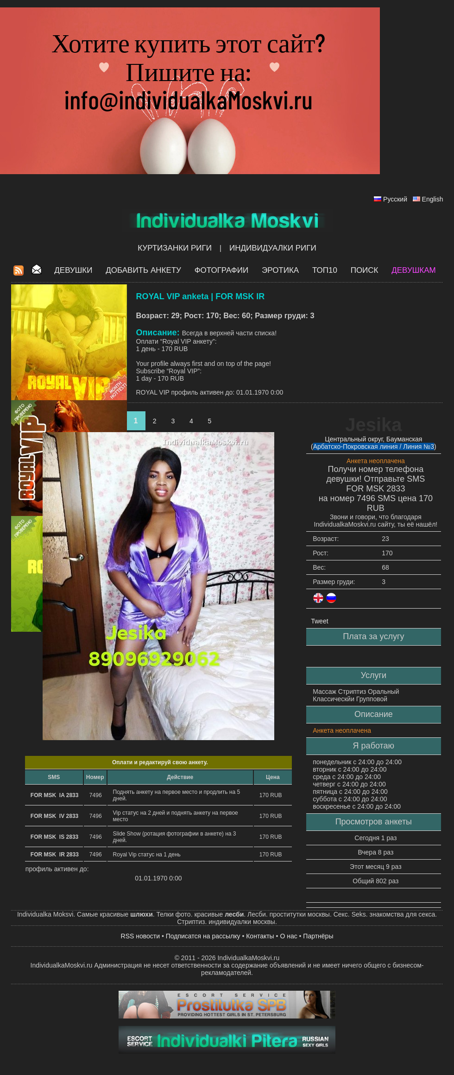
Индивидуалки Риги (272, 248)
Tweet (319, 621)
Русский (395, 199)
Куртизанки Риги (175, 248)
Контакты (260, 936)
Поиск (364, 270)
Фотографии (222, 270)
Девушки (73, 270)
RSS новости (140, 936)
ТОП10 (324, 270)
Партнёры (318, 936)
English (432, 199)
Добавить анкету (143, 270)
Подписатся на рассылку (203, 936)
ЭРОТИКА (280, 270)
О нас (288, 936)
